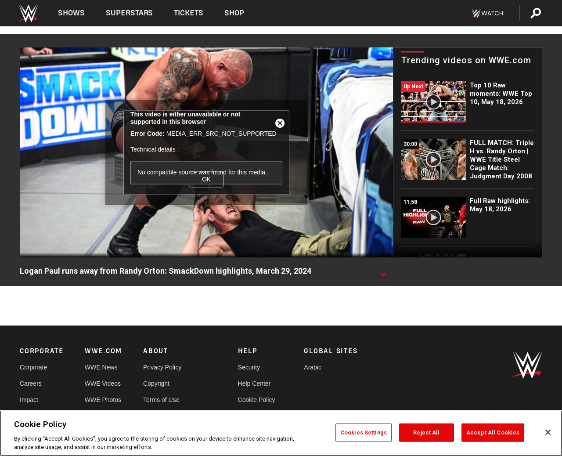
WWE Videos (103, 383)
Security (249, 367)
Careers (31, 383)
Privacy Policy (162, 367)
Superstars (129, 13)
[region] (281, 433)
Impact (29, 399)
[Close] (548, 432)
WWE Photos (103, 399)
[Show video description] (383, 271)
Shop (234, 13)
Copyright (156, 383)
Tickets (188, 13)
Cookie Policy (256, 399)
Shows (71, 13)
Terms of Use (161, 399)
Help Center (254, 383)
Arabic (312, 367)
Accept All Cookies (492, 432)
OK (206, 179)
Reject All (426, 432)
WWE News (101, 367)
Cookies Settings (363, 432)
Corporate (33, 367)
